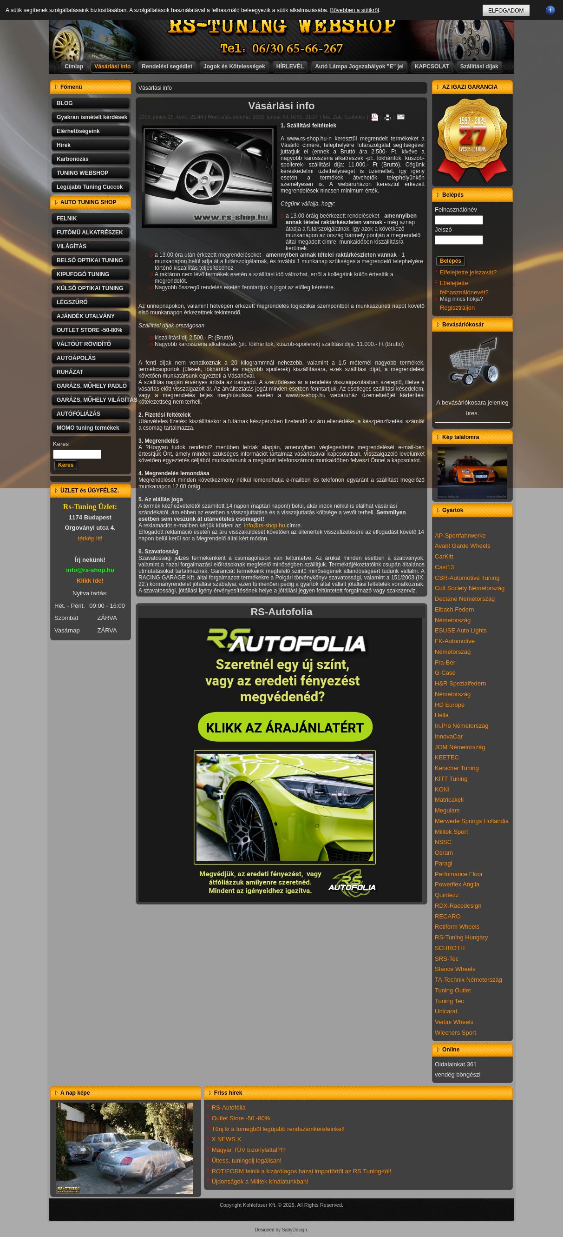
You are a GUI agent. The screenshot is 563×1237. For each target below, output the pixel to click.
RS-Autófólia (229, 1107)
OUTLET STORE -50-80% (89, 330)
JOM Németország (460, 747)
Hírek (64, 145)
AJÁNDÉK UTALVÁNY (86, 316)
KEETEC (447, 757)
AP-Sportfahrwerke (460, 535)
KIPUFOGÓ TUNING (83, 274)
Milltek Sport (451, 831)
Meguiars (447, 810)
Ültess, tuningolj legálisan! (247, 1160)
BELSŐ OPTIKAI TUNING (90, 260)
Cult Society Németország (469, 588)
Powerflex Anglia (457, 884)
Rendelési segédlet (167, 66)
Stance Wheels (455, 968)
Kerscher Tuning (457, 768)
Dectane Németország (465, 598)
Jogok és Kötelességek (234, 66)
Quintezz (446, 894)
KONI (442, 789)
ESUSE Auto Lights (461, 630)
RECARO (448, 916)
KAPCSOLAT (432, 66)
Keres (61, 443)
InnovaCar (449, 736)
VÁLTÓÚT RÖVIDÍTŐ (84, 344)
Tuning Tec (449, 1001)
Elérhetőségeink (78, 131)
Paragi (443, 863)
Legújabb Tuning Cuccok (90, 187)
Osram (444, 852)
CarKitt (444, 556)
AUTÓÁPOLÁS (76, 358)
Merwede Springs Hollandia (472, 821)
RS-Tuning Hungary (461, 937)
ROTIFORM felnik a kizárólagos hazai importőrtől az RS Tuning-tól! (302, 1171)
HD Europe (450, 704)
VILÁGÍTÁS (71, 246)
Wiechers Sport (455, 1032)
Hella (442, 715)
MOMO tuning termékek (88, 428)
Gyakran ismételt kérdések (92, 117)
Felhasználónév (456, 209)
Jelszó (443, 229)
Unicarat (446, 1011)
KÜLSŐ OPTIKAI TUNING (90, 288)
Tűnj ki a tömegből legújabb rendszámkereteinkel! (278, 1128)
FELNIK (67, 218)
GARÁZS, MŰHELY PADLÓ (92, 386)
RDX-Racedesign (458, 905)
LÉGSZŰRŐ (72, 302)
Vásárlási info (112, 66)
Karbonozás (73, 159)
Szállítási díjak (479, 66)
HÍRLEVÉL (290, 66)
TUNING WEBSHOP (82, 173)
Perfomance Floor (459, 874)
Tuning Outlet (453, 990)
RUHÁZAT (70, 372)
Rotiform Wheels (457, 926)
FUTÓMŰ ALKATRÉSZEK (90, 232)
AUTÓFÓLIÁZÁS (78, 414)
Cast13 (444, 567)
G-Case (445, 672)
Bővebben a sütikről (354, 10)
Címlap (74, 66)
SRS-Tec (446, 958)
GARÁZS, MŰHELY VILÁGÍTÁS (94, 400)
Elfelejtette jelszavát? (468, 272)
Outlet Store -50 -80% (241, 1118)
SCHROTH (450, 947)
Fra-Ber (445, 662)
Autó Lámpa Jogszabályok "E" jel (359, 66)
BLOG (65, 103)
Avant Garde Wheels (463, 545)
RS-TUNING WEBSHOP (282, 26)
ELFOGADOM (506, 10)
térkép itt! (90, 538)
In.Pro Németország (462, 725)
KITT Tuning (451, 778)
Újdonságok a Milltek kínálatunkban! (260, 1181)
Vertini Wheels (454, 1021)
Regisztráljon (457, 307)
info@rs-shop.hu (264, 525)
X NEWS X (227, 1139)
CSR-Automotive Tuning (467, 577)
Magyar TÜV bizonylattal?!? (249, 1149)
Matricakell (449, 799)
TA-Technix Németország (468, 979)
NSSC (443, 841)
